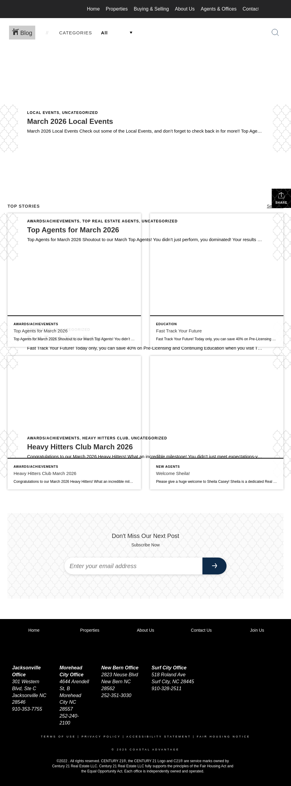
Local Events (43, 113)
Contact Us (254, 8)
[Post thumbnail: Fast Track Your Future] (216, 280)
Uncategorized (80, 113)
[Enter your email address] (133, 566)
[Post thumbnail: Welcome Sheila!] (216, 422)
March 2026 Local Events (70, 121)
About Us (185, 8)
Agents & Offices (218, 8)
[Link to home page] (36, 9)
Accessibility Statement (159, 736)
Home (93, 8)
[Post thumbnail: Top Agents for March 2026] (74, 280)
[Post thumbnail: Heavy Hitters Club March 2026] (74, 422)
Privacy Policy (101, 736)
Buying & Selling (151, 8)
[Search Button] (275, 32)
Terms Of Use (58, 736)
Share (281, 198)
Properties (117, 8)
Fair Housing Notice (223, 736)
